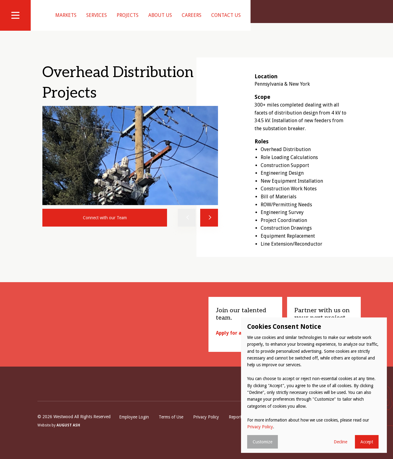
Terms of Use (171, 424)
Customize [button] (262, 441)
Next (209, 225)
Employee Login (134, 424)
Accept (366, 441)
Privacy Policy (206, 424)
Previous (187, 225)
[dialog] (314, 385)
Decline (340, 441)
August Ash (68, 433)
